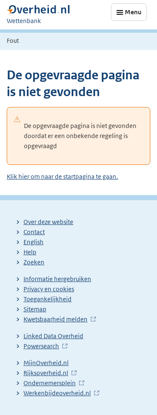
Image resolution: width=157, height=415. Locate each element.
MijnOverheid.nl (46, 363)
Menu (133, 12)
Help (29, 252)
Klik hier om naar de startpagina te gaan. (62, 176)
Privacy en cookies (48, 289)
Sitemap (34, 309)
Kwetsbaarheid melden (55, 319)
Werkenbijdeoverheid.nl (57, 393)
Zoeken (33, 262)
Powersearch (41, 346)
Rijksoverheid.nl (45, 373)
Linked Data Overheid (53, 336)
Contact (34, 232)
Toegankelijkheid (47, 299)
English (33, 242)
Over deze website (48, 222)
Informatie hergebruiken (57, 279)
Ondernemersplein (49, 383)
